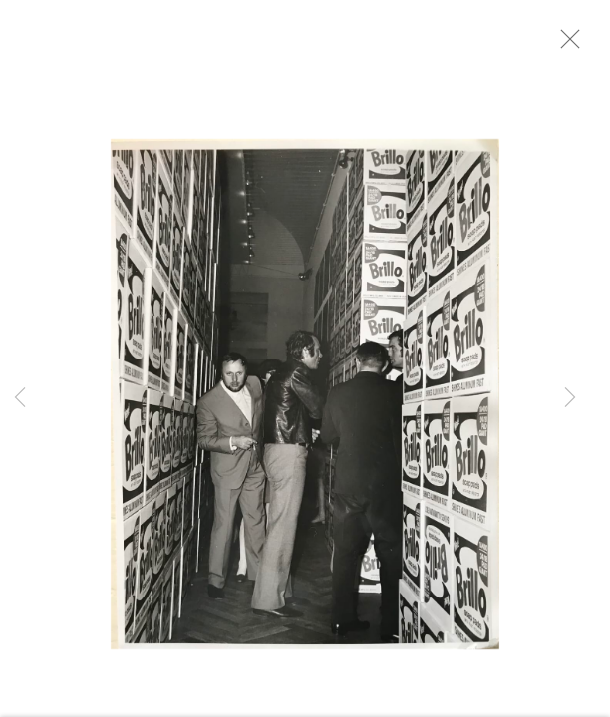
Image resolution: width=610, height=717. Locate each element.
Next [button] (570, 398)
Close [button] (574, 45)
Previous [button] (20, 398)
